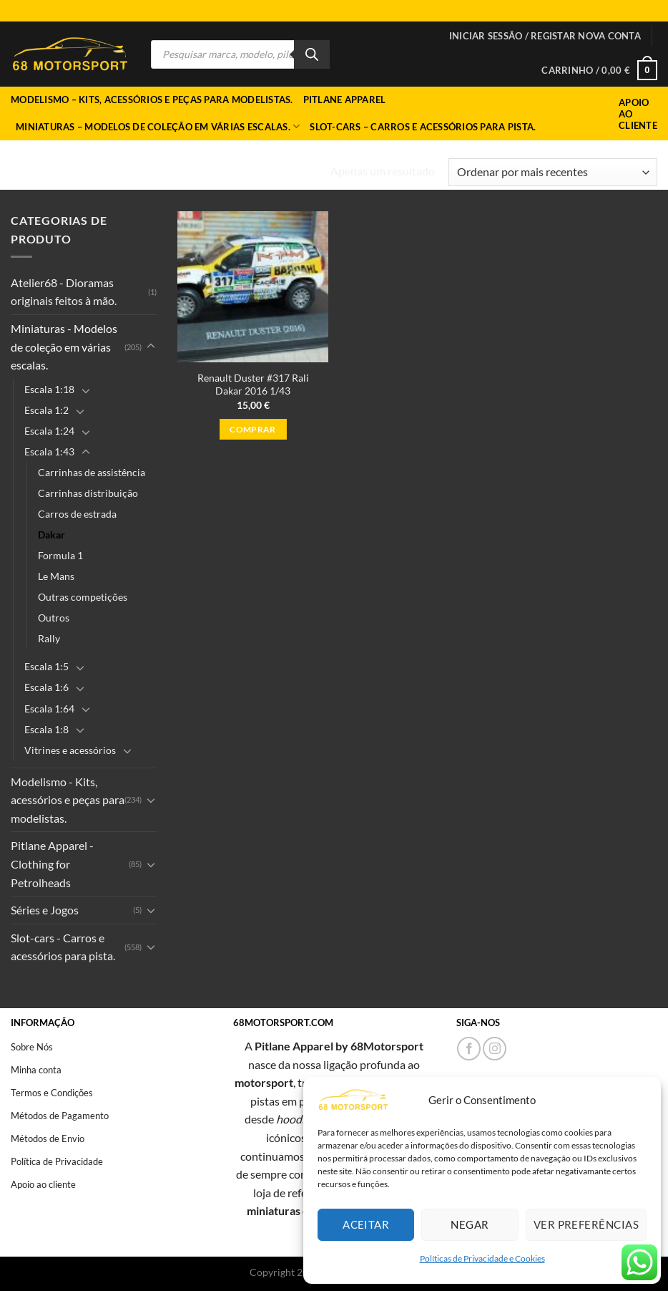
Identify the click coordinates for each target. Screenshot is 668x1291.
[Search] (312, 54)
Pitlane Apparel (344, 99)
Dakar (51, 534)
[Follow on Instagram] (494, 1048)
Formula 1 (60, 555)
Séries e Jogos (45, 910)
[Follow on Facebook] (469, 1048)
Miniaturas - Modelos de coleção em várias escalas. (144, 166)
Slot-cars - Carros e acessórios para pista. (63, 947)
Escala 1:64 (49, 708)
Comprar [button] (252, 429)
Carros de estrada (77, 514)
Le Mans (56, 576)
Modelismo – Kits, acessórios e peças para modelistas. (152, 99)
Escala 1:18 (49, 389)
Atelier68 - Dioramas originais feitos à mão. (64, 292)
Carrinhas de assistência (91, 472)
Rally (49, 638)
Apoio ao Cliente (638, 114)
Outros (53, 617)
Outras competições (82, 597)
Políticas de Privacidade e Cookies (482, 1258)
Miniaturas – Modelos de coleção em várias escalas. (158, 126)
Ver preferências (586, 1224)
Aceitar (366, 1224)
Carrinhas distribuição (88, 493)
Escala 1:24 (49, 431)
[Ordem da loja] (552, 172)
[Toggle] (151, 346)
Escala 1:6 (46, 687)
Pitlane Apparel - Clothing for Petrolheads (52, 863)
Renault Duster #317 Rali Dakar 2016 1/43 (253, 384)
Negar (469, 1224)
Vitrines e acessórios (70, 750)
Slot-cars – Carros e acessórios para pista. (423, 126)
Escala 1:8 (46, 729)
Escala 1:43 (49, 451)
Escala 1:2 (46, 410)
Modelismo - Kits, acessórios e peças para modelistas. (67, 800)
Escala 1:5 (46, 666)
